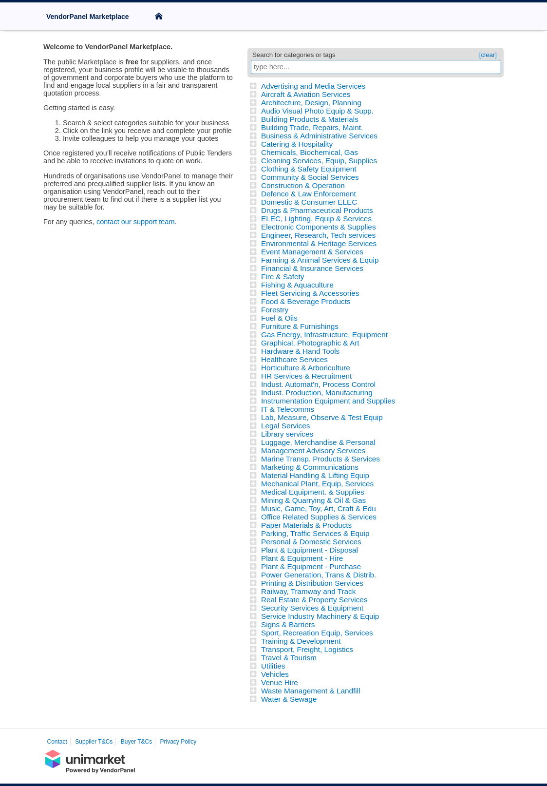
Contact (57, 741)
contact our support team (135, 222)
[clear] (488, 54)
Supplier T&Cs (94, 741)
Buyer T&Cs (136, 741)
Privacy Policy (178, 741)
